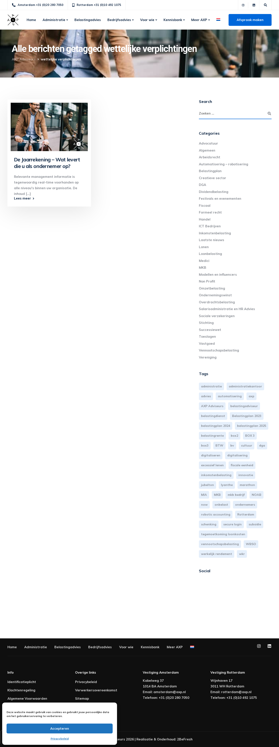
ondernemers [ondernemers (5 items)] (245, 505)
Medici (204, 261)
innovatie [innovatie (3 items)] (245, 475)
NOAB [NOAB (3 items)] (256, 495)
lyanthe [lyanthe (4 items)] (227, 485)
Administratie (54, 20)
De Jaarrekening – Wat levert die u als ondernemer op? (47, 162)
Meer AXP (199, 20)
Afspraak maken (250, 20)
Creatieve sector (212, 178)
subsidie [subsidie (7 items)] (255, 524)
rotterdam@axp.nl (236, 692)
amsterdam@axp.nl (169, 692)
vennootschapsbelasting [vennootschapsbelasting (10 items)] (220, 544)
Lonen (204, 247)
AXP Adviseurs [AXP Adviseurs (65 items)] (212, 406)
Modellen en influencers (218, 274)
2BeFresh (185, 739)
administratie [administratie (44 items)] (211, 386)
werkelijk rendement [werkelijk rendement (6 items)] (216, 554)
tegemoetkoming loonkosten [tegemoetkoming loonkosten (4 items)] (223, 534)
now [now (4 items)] (204, 505)
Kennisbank (173, 20)
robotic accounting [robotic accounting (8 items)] (215, 514)
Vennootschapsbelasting (219, 350)
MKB (202, 267)
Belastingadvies (87, 20)
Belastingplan (210, 171)
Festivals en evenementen (220, 198)
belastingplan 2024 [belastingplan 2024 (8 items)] (215, 426)
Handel (204, 219)
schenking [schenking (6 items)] (208, 524)
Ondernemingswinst (215, 295)
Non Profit (207, 281)
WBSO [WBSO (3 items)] (251, 544)
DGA (202, 185)
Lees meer (22, 198)
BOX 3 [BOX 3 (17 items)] (250, 436)
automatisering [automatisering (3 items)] (230, 396)
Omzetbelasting (212, 288)
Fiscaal (204, 205)
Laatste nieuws (211, 240)
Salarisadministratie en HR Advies (227, 309)
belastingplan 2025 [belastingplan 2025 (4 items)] (251, 426)
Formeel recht (210, 212)
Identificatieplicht (21, 682)
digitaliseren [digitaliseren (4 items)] (210, 455)
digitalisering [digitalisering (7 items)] (237, 455)
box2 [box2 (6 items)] (234, 436)
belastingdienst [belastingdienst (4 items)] (213, 416)
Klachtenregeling (21, 690)
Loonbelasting (210, 254)
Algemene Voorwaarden (27, 698)
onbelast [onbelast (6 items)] (221, 505)
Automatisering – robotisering (223, 164)
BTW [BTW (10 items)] (219, 445)
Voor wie (147, 20)
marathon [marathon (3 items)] (247, 485)
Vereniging (208, 357)
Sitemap (82, 698)
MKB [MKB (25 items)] (217, 495)
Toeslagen (207, 336)
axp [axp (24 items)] (251, 396)
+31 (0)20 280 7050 (174, 698)
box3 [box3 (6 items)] (204, 445)
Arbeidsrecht (209, 157)
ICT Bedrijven (210, 226)
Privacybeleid (60, 738)
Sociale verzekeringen (217, 316)
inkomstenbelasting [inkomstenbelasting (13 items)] (216, 475)
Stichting (206, 323)
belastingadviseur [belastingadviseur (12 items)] (244, 406)
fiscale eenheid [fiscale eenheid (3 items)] (242, 465)
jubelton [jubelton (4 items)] (207, 485)
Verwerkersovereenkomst (96, 690)
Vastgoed (207, 343)
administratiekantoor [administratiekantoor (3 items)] (245, 386)
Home (31, 20)
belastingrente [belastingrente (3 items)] (212, 436)
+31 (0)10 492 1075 (241, 698)
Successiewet (210, 330)
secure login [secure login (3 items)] (232, 524)
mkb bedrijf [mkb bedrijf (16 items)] (236, 495)
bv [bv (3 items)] (232, 445)
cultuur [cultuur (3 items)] (246, 445)
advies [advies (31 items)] (206, 396)
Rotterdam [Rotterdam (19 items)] (245, 514)
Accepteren (59, 728)
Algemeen (207, 150)
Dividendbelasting (213, 192)
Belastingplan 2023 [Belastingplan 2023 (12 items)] (246, 416)
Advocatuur (208, 143)
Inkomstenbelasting (215, 233)
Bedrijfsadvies (119, 20)
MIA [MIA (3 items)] (204, 495)
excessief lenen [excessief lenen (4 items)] (212, 465)
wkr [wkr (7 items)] (242, 554)
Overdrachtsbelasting (217, 302)
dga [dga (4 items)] (262, 445)
